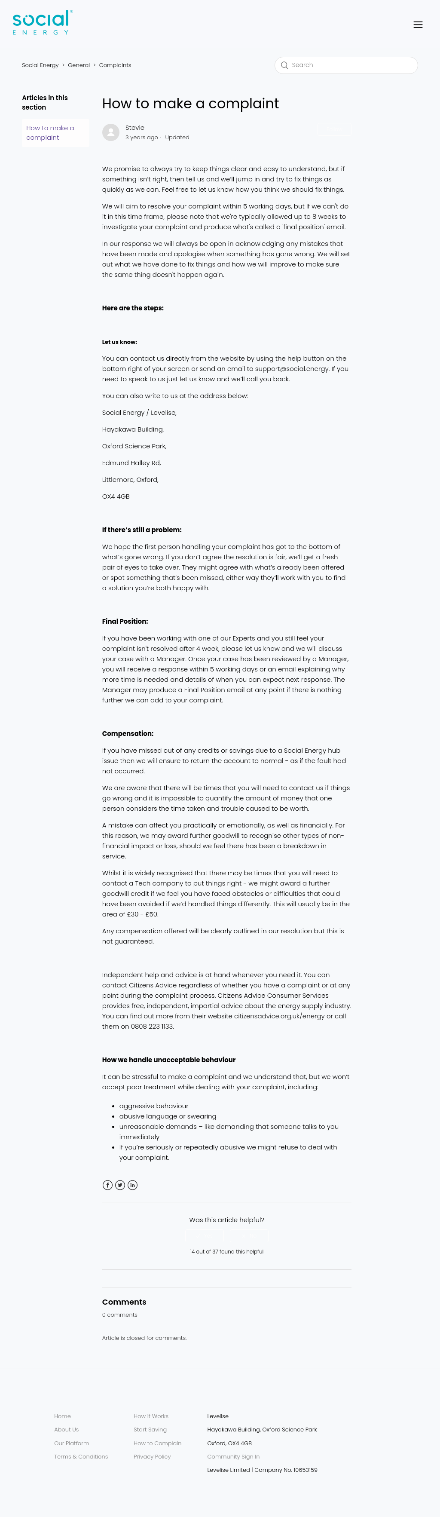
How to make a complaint (50, 132)
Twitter (120, 1185)
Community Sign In (234, 1457)
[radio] (204, 1235)
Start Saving (150, 1429)
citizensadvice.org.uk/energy (279, 1016)
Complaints (115, 65)
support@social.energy (292, 368)
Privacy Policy (152, 1457)
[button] (418, 24)
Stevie (134, 127)
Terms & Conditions (81, 1457)
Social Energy (40, 65)
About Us (66, 1429)
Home (62, 1416)
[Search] (346, 65)
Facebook (107, 1185)
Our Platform (71, 1443)
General (79, 65)
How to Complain (157, 1443)
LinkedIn (132, 1185)
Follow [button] (334, 129)
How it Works (151, 1416)
